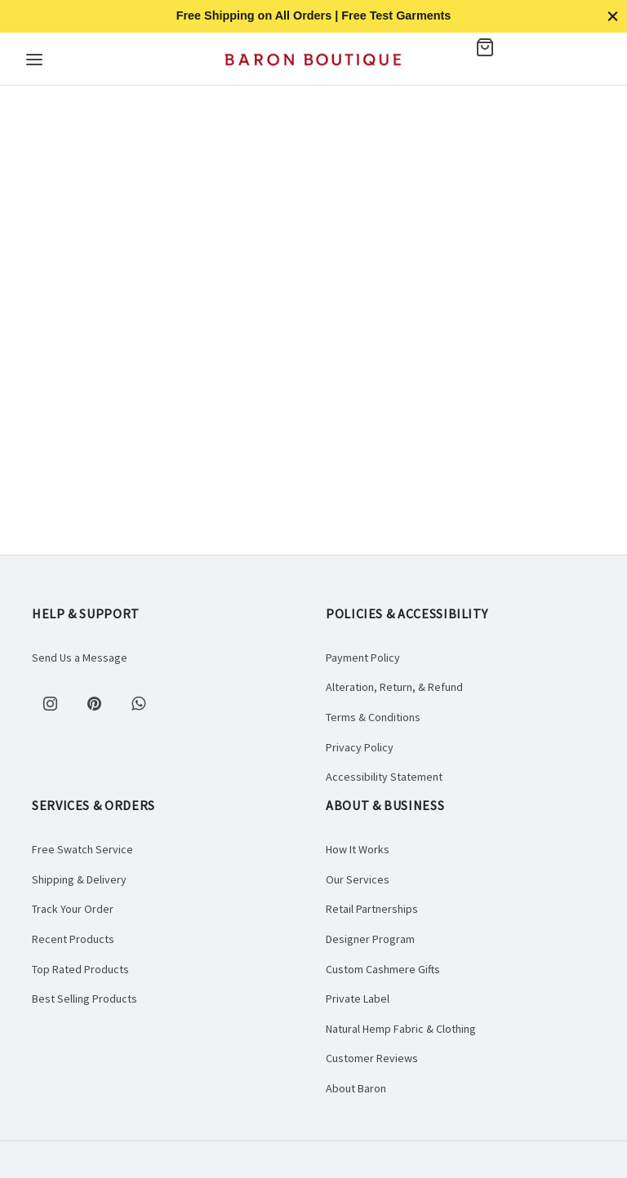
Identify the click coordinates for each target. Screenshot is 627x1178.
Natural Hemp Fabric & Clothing (401, 1028)
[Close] (613, 16)
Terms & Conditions (373, 717)
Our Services (357, 879)
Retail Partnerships (372, 908)
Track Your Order (72, 908)
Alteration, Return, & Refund (394, 687)
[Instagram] (50, 703)
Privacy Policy (360, 747)
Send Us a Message (79, 657)
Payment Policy (363, 657)
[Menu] (34, 59)
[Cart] (503, 47)
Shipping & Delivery (79, 879)
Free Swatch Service (82, 849)
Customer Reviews (372, 1058)
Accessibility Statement (384, 776)
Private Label (357, 998)
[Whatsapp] (138, 703)
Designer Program (370, 939)
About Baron (356, 1088)
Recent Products (73, 939)
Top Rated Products (80, 969)
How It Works (357, 849)
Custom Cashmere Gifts (383, 969)
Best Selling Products (84, 998)
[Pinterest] (94, 703)
